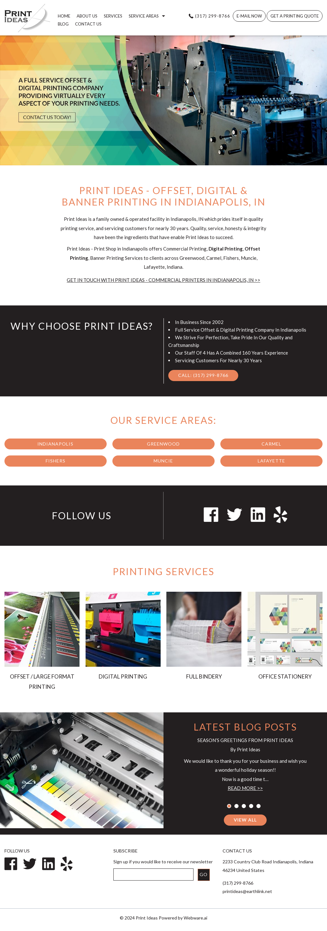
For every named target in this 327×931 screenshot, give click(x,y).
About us (87, 16)
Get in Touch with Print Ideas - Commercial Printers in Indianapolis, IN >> (163, 280)
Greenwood (163, 444)
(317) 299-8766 (212, 16)
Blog (63, 23)
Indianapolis (55, 444)
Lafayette (271, 460)
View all (245, 819)
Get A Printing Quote (294, 16)
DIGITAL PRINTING (123, 676)
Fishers (55, 460)
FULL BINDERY (204, 676)
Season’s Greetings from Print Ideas (245, 740)
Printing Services (163, 571)
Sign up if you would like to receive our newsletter (163, 861)
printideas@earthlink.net (247, 891)
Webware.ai (195, 917)
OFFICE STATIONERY (285, 676)
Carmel (271, 444)
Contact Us (88, 23)
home (64, 16)
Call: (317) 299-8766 (203, 375)
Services (113, 16)
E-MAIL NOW (249, 16)
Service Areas (144, 16)
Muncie (163, 460)
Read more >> (245, 788)
